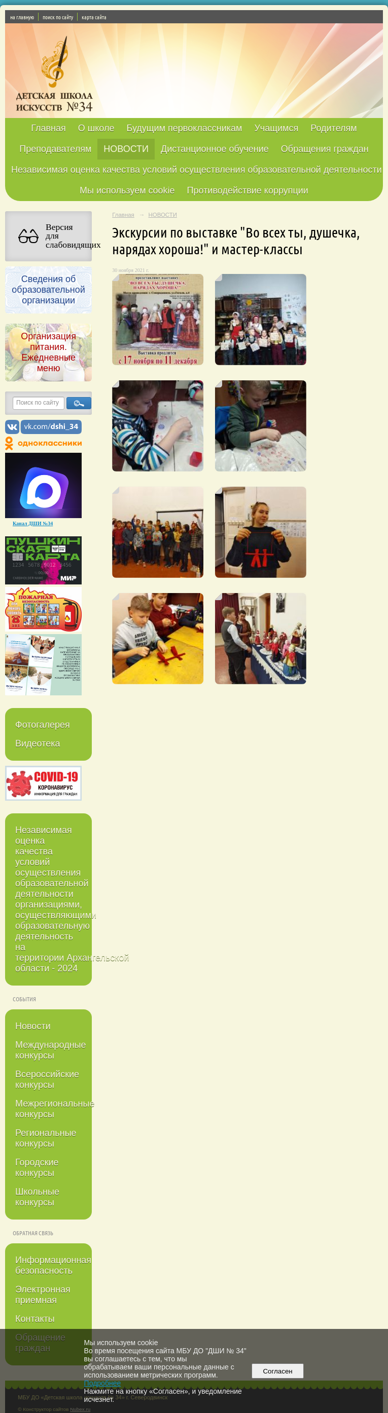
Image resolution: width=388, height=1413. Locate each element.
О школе (96, 128)
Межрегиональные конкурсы (53, 1108)
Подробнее (102, 1383)
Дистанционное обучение (215, 149)
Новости (33, 1026)
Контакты (35, 1319)
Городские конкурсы (37, 1167)
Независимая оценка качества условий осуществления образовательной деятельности (196, 170)
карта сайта (94, 17)
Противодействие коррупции (247, 190)
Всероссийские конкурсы (47, 1079)
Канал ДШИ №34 (33, 523)
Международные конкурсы (50, 1050)
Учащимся (276, 128)
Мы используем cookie (127, 190)
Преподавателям (55, 149)
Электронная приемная (42, 1294)
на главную (22, 17)
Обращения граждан (325, 149)
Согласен (277, 1371)
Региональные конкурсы (46, 1138)
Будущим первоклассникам (184, 128)
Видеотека (37, 743)
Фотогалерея (42, 725)
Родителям (333, 128)
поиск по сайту (58, 17)
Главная (48, 128)
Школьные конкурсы (37, 1197)
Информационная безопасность (53, 1265)
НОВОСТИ (126, 149)
